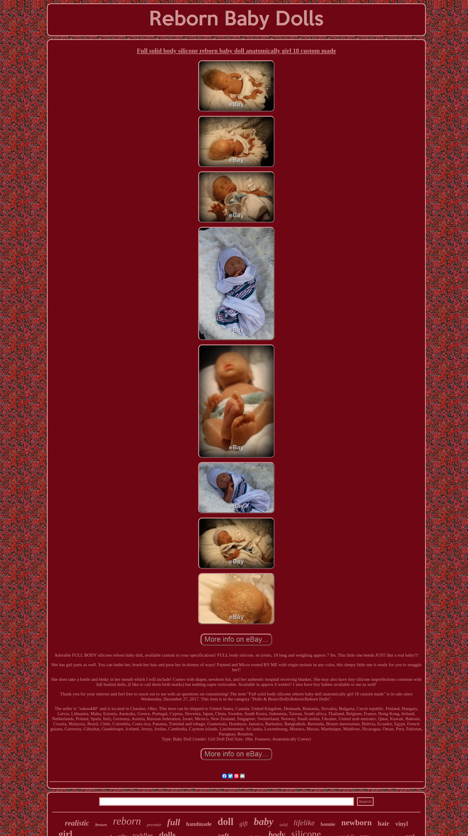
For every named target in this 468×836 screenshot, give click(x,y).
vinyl (401, 823)
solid (283, 825)
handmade (199, 824)
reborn (127, 821)
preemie (154, 824)
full (173, 822)
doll (225, 821)
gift (243, 823)
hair (383, 823)
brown (101, 824)
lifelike (304, 822)
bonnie (328, 824)
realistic (77, 823)
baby (263, 821)
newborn (356, 822)
